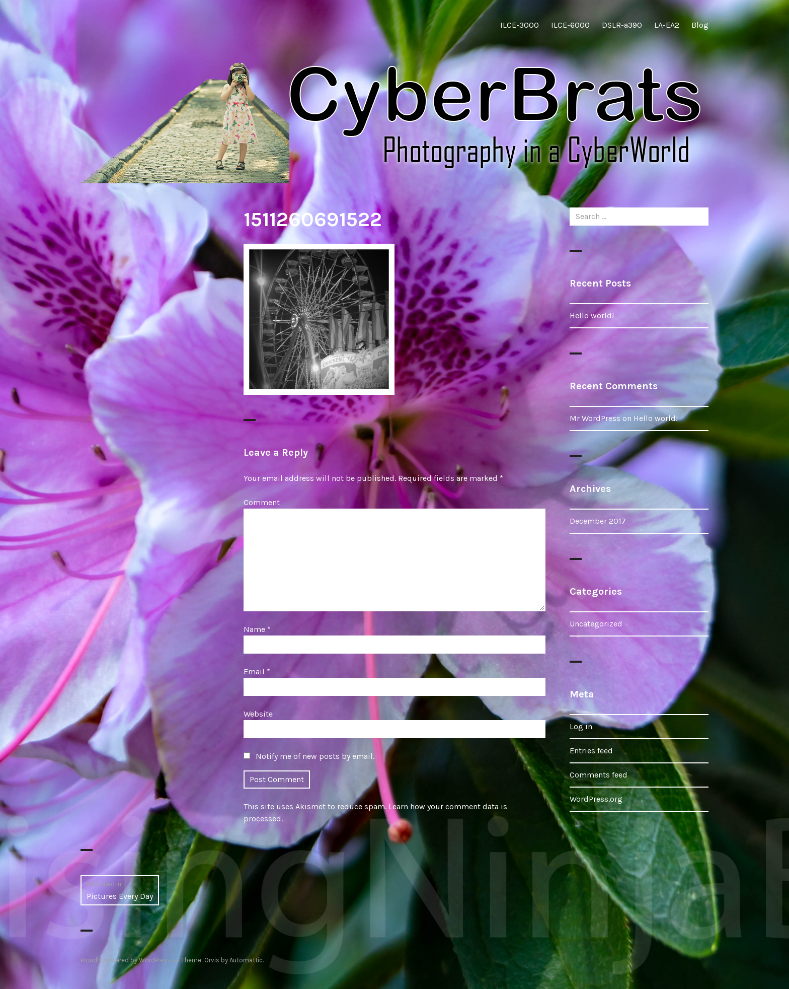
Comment (262, 502)
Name (257, 629)
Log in (581, 726)
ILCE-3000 (519, 25)
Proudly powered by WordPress (126, 960)
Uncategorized (596, 623)
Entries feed (591, 750)
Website (258, 714)
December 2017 (598, 521)
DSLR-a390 (622, 25)
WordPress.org (596, 799)
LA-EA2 (666, 25)
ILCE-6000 (570, 25)
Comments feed (598, 775)
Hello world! (592, 315)
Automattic (246, 960)
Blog (699, 25)
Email (257, 671)
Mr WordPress (595, 418)
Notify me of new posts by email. (315, 756)
